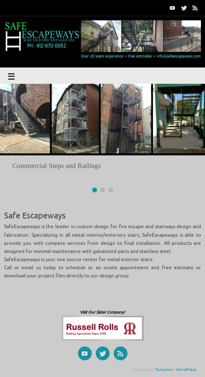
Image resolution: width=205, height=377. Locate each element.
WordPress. (186, 369)
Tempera (163, 369)
